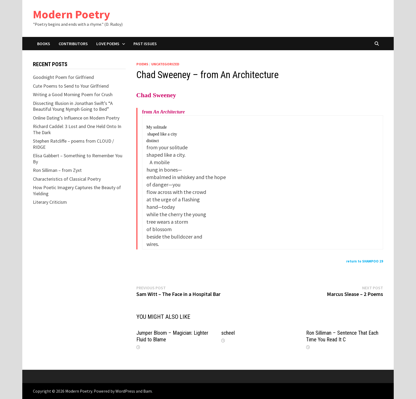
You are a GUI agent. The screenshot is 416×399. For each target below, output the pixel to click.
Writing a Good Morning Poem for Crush (72, 94)
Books (43, 43)
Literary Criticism (50, 202)
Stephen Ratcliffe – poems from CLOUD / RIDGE (73, 144)
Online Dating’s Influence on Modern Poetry (76, 118)
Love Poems (107, 43)
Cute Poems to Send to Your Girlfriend (71, 86)
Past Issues (145, 43)
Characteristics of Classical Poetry (67, 179)
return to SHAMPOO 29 (364, 261)
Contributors (73, 43)
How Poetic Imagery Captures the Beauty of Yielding (77, 190)
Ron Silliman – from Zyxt (57, 170)
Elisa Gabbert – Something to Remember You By (77, 158)
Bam (147, 391)
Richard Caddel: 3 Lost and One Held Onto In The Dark (77, 129)
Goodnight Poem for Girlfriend (63, 77)
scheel (228, 333)
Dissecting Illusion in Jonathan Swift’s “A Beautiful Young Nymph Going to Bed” (73, 106)
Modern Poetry (71, 14)
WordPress (125, 391)
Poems (142, 64)
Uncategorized (165, 64)
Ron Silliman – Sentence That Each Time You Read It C (342, 336)
